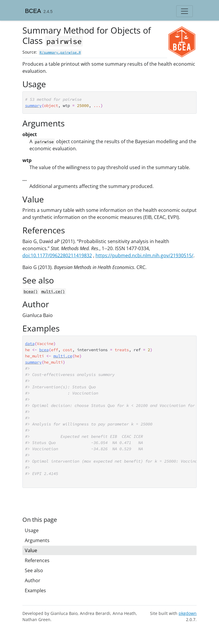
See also (34, 570)
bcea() (31, 291)
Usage (32, 530)
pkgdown (188, 613)
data (29, 343)
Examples (35, 590)
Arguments (37, 540)
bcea (44, 349)
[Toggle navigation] (184, 11)
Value (31, 550)
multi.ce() (53, 291)
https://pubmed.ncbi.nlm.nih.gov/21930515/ (144, 255)
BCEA (33, 11)
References (37, 560)
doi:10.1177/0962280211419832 (57, 255)
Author (32, 580)
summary (33, 105)
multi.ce (62, 356)
